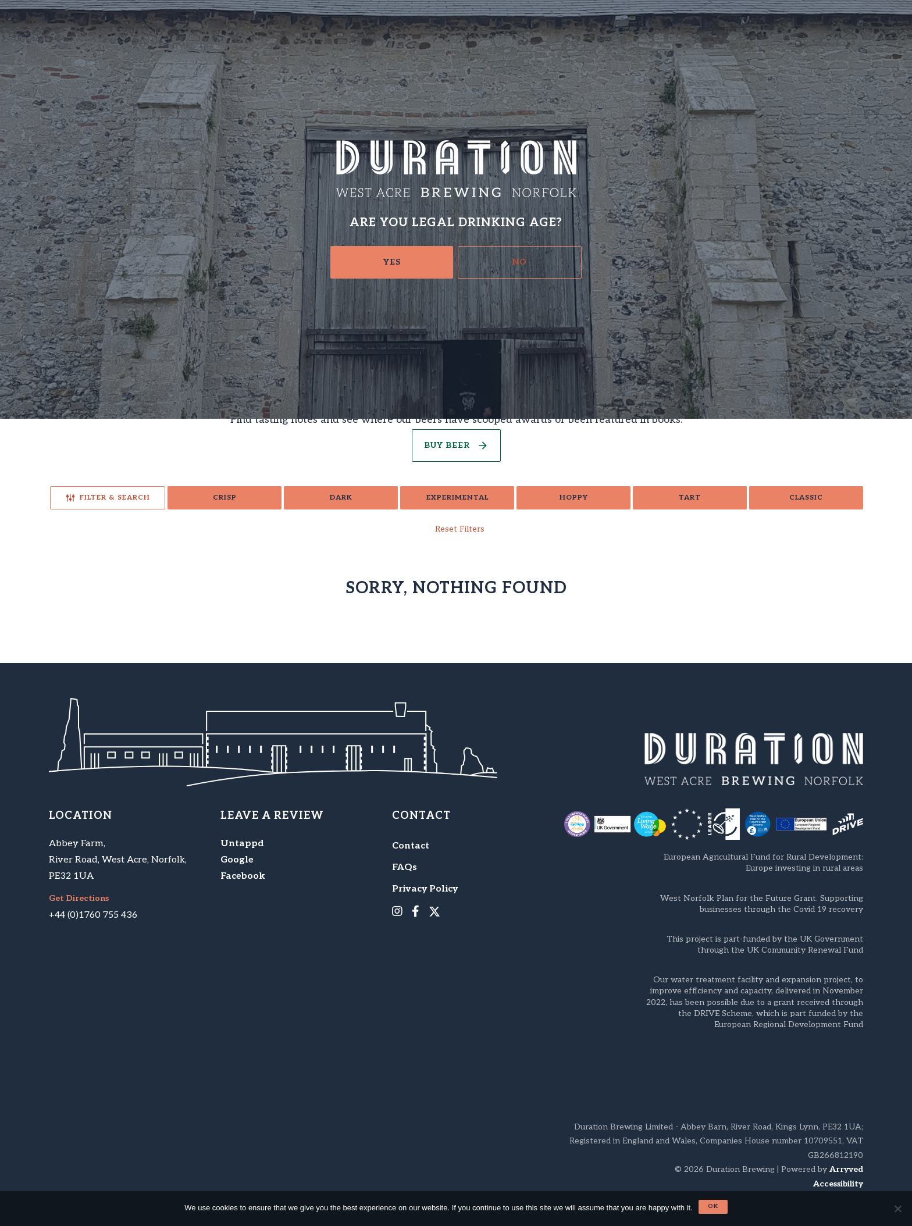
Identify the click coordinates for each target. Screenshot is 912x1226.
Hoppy (574, 497)
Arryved (846, 1169)
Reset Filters (459, 529)
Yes (392, 262)
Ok (713, 1206)
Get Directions (79, 898)
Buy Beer (447, 445)
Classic (806, 497)
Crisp (225, 497)
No (519, 262)
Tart (690, 497)
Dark (341, 497)
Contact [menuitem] (410, 845)
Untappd (242, 843)
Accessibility (838, 1184)
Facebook (242, 876)
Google (237, 859)
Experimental (457, 497)
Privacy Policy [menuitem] (425, 888)
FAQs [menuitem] (404, 867)
